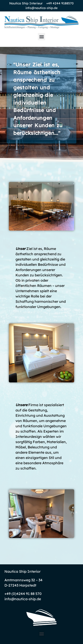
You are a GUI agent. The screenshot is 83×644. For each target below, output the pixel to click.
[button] (41, 36)
